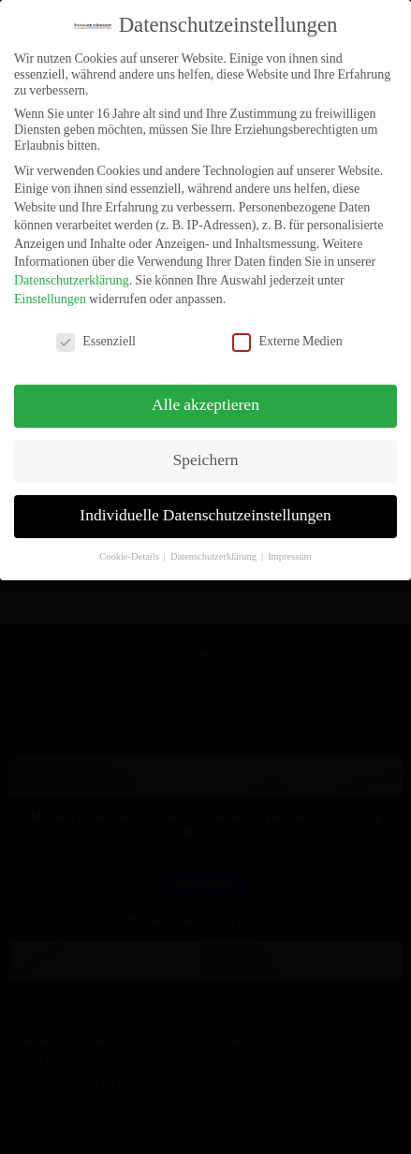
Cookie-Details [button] (130, 544)
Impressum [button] (290, 544)
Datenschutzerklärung (71, 269)
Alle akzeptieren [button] (205, 394)
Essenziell (96, 329)
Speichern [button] (206, 449)
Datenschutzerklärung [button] (214, 544)
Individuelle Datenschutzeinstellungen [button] (205, 504)
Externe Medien (287, 329)
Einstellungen (50, 287)
